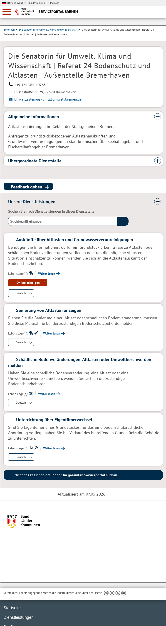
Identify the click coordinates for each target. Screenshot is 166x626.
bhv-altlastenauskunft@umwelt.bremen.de (48, 99)
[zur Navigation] (7, 11)
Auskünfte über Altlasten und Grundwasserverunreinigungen (74, 240)
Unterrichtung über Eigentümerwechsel (54, 420)
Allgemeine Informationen (33, 117)
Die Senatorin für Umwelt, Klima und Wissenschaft (49, 29)
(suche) (123, 221)
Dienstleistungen (18, 617)
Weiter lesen (46, 274)
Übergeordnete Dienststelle (35, 161)
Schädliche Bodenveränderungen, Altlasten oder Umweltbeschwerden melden (79, 362)
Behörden (10, 29)
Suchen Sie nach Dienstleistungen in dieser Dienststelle (51, 211)
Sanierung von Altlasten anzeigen (48, 310)
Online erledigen (28, 283)
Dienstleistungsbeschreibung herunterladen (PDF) (162, 39)
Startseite (12, 608)
